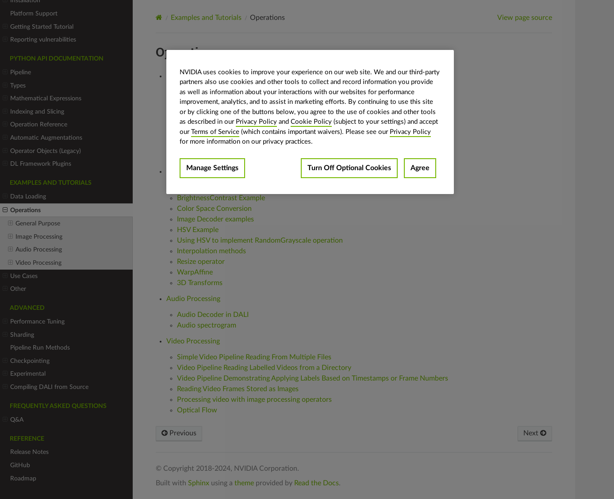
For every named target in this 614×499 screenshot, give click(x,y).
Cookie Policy (311, 121)
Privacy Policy (256, 121)
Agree (420, 167)
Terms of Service (215, 132)
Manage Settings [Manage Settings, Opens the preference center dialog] (212, 167)
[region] (310, 122)
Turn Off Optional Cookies (349, 167)
